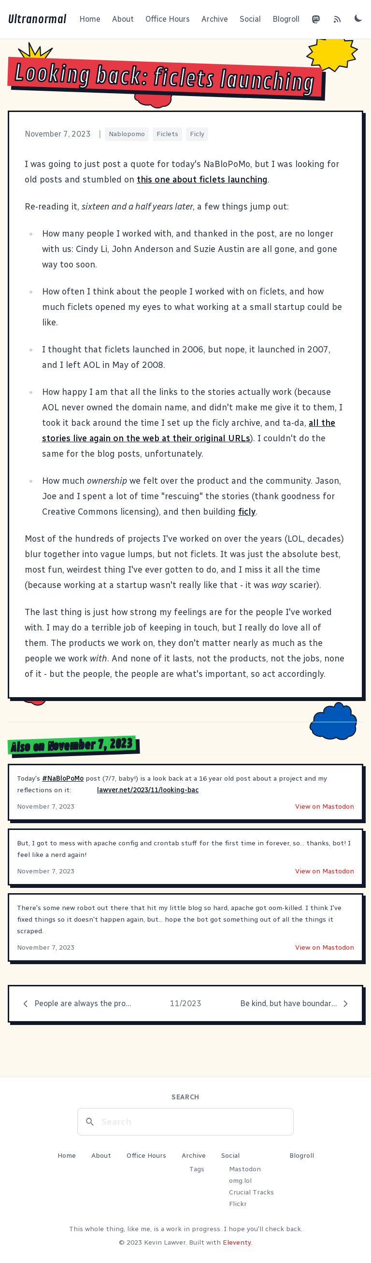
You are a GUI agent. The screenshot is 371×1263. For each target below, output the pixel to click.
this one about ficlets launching (202, 179)
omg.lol (240, 1181)
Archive (214, 19)
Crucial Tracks (251, 1192)
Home (89, 19)
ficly (247, 511)
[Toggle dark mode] (358, 18)
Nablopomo (127, 134)
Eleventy (237, 1242)
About (123, 19)
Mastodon (245, 1169)
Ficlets (167, 134)
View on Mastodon (324, 806)
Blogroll (286, 19)
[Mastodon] (316, 19)
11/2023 (185, 1003)
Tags (196, 1169)
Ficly (197, 134)
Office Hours (167, 19)
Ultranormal (37, 19)
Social (250, 19)
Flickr (238, 1204)
